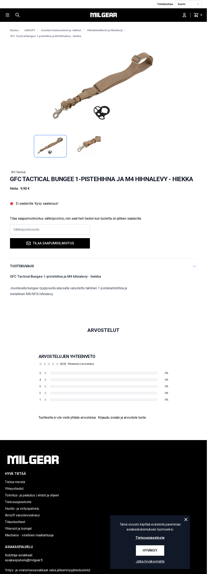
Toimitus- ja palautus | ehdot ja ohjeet (32, 495)
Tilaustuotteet (15, 522)
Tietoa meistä (15, 482)
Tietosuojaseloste (18, 502)
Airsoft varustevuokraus (22, 515)
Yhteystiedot (14, 489)
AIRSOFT (29, 30)
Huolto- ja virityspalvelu (22, 509)
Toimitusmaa (165, 4)
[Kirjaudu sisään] (184, 15)
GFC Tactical (18, 172)
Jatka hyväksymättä (150, 561)
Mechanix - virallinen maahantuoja (29, 535)
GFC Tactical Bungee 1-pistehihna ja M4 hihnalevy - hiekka (45, 36)
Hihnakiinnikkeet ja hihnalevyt (105, 30)
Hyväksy (150, 550)
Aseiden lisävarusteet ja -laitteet (61, 30)
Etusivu (14, 30)
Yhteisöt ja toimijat (18, 529)
